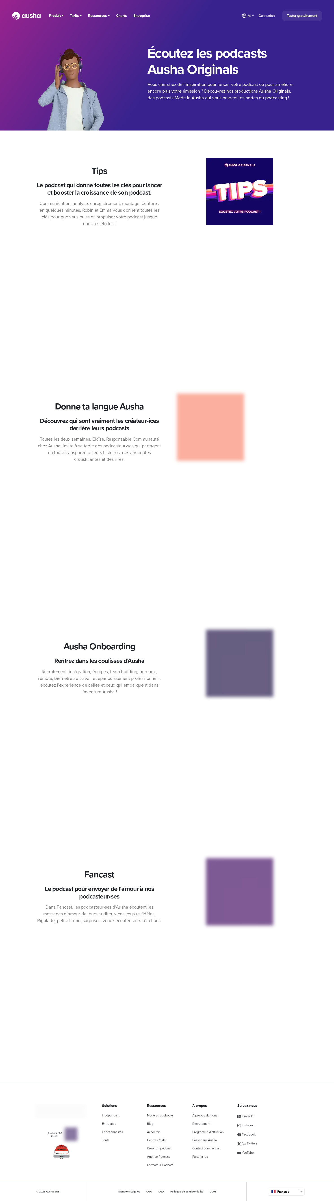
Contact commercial (205, 1148)
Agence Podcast (158, 1157)
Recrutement (201, 1124)
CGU (149, 1191)
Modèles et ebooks (160, 1115)
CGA (161, 1191)
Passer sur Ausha (204, 1140)
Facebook (246, 1134)
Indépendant (110, 1115)
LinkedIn (245, 1116)
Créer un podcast (159, 1148)
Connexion (266, 15)
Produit (56, 15)
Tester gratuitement (302, 15)
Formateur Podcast (160, 1165)
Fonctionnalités (112, 1132)
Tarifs (76, 15)
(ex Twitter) (247, 1143)
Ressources (99, 15)
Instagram (246, 1125)
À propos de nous (204, 1115)
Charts (121, 15)
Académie (154, 1132)
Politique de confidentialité (186, 1191)
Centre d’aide (156, 1140)
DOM (213, 1191)
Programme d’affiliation (208, 1132)
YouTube (245, 1153)
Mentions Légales (129, 1191)
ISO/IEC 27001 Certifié (55, 1135)
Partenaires (200, 1157)
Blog (150, 1124)
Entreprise (141, 15)
